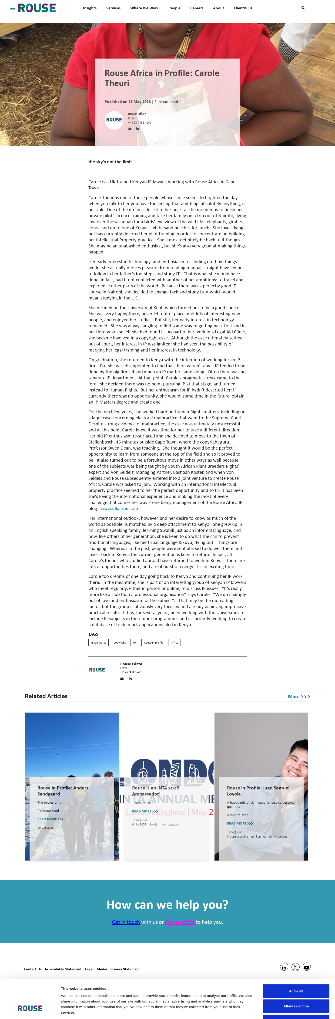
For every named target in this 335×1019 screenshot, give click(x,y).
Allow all (296, 958)
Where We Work (144, 7)
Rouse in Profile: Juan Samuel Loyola (258, 791)
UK (135, 642)
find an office (180, 922)
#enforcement (277, 836)
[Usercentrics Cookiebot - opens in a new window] (30, 1009)
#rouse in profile (238, 836)
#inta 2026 (139, 824)
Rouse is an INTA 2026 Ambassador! (155, 791)
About (218, 7)
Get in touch (126, 922)
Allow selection (296, 973)
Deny (296, 988)
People (174, 7)
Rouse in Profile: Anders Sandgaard (62, 791)
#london (154, 824)
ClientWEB (243, 7)
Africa (174, 642)
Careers (196, 7)
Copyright (120, 642)
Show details (244, 1010)
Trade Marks (98, 642)
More (299, 696)
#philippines (259, 836)
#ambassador (170, 824)
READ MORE (50, 818)
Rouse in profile (153, 642)
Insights (90, 7)
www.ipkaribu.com (119, 508)
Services (113, 7)
